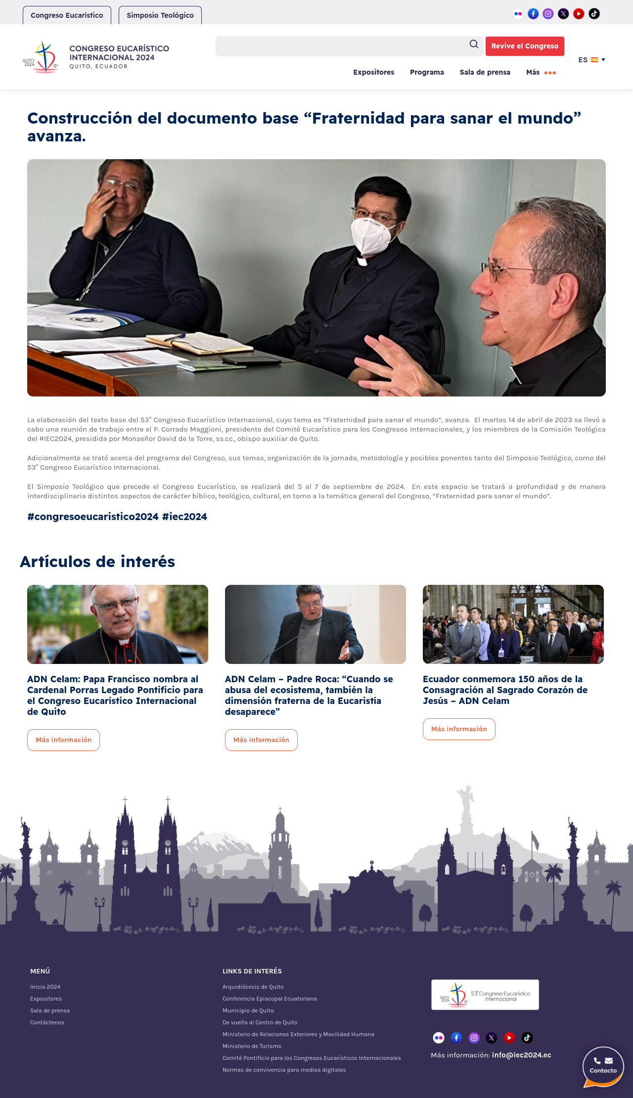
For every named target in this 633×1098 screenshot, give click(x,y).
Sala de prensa (485, 72)
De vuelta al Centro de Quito (260, 1022)
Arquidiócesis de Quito (253, 986)
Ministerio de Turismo (252, 1046)
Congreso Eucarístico (67, 15)
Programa (427, 72)
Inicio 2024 (45, 986)
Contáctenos (47, 1022)
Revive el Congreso (525, 46)
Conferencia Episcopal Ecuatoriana (270, 998)
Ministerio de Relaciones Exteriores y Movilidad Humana (298, 1034)
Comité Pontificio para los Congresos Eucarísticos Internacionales (312, 1057)
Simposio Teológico (160, 15)
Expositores (373, 72)
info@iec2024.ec (521, 1055)
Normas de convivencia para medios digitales (284, 1069)
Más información (63, 740)
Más (533, 72)
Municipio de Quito (248, 1010)
